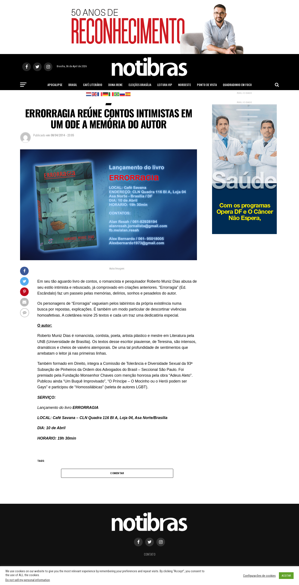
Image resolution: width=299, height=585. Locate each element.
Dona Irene (115, 84)
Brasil (72, 84)
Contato (149, 555)
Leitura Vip (164, 84)
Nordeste (184, 84)
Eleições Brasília (140, 84)
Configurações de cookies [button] (259, 576)
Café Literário (92, 84)
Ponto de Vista (207, 84)
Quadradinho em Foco (237, 84)
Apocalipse (54, 84)
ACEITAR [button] (286, 575)
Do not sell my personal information (27, 580)
